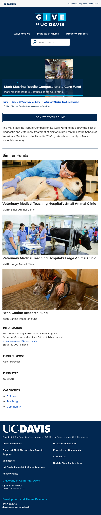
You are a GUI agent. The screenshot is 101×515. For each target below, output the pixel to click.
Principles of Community (67, 450)
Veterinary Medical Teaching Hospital (61, 101)
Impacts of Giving (48, 34)
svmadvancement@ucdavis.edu (20, 341)
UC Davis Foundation (65, 443)
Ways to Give (22, 34)
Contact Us (59, 456)
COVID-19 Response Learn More (83, 3)
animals (11, 396)
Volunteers (8, 460)
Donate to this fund (50, 117)
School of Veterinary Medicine (26, 101)
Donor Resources (12, 443)
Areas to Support (76, 34)
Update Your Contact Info (67, 463)
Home (5, 101)
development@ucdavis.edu (16, 507)
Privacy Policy (10, 473)
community (14, 407)
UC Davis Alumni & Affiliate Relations (23, 467)
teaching (12, 401)
